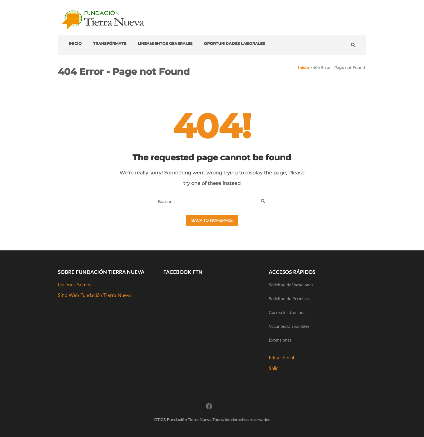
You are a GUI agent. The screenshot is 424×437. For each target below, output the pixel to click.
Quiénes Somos (74, 284)
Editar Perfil (281, 357)
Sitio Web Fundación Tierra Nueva (95, 295)
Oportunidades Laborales (234, 43)
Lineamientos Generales (165, 43)
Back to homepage (212, 220)
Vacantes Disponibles (289, 326)
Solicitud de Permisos (289, 298)
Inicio (75, 43)
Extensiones (280, 339)
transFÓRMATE (109, 43)
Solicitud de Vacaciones (291, 284)
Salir (273, 368)
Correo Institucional (288, 312)
